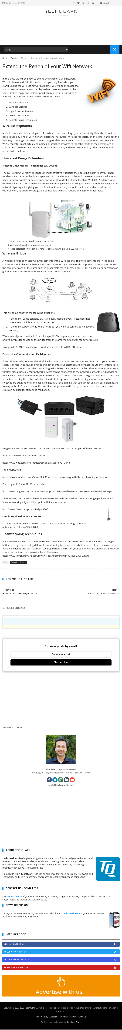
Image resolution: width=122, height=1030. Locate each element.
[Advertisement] (61, 35)
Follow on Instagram (61, 960)
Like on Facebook (61, 945)
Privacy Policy (42, 1017)
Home (5, 58)
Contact (64, 1017)
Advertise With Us (78, 1017)
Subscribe (61, 662)
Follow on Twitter (61, 952)
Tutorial (14, 58)
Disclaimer (54, 1017)
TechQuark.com (71, 913)
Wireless (25, 58)
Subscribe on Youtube (61, 968)
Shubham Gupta (74, 1022)
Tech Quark (30, 1008)
